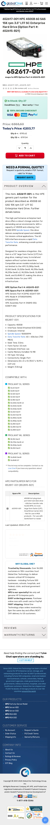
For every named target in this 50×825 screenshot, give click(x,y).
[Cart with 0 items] (41, 3)
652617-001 (35, 294)
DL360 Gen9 (15, 412)
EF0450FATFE (11, 300)
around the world (29, 691)
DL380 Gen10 (15, 427)
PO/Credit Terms (31, 734)
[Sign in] (31, 3)
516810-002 (31, 303)
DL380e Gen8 (16, 418)
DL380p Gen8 (16, 421)
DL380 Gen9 (15, 424)
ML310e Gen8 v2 (17, 442)
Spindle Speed (22, 230)
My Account (10, 730)
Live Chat (12, 468)
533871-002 (10, 306)
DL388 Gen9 (15, 430)
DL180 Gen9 (15, 400)
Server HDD (12, 707)
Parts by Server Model (16, 704)
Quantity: (25, 143)
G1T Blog (8, 763)
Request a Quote (31, 730)
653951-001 (31, 290)
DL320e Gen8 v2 (17, 403)
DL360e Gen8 (16, 406)
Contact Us (10, 753)
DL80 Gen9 (14, 391)
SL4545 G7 (14, 460)
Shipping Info (10, 737)
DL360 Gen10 (15, 415)
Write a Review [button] (33, 88)
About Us (9, 750)
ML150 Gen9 (15, 439)
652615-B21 (32, 287)
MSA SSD (11, 718)
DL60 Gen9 (14, 388)
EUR (36, 3)
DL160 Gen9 (15, 397)
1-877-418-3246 (25, 800)
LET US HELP (26, 660)
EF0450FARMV (24, 297)
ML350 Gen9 (15, 448)
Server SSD (12, 711)
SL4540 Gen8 (15, 457)
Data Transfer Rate (16, 337)
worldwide (20, 11)
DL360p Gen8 (16, 409)
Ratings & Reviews (13, 756)
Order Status (10, 734)
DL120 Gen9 (15, 394)
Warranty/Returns (32, 737)
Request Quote (25, 177)
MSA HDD (11, 714)
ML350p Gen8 (16, 445)
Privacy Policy (11, 760)
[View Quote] (26, 3)
